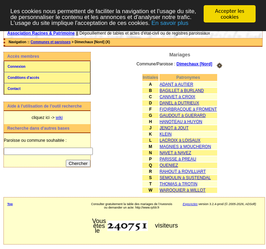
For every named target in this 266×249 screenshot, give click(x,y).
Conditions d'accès (23, 78)
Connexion (17, 66)
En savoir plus (169, 22)
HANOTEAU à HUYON (181, 121)
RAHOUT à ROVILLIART (183, 171)
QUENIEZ (169, 165)
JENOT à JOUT (174, 127)
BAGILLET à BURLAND (182, 90)
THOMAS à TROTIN (178, 183)
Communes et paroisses (50, 42)
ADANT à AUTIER (176, 84)
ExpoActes (190, 203)
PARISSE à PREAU (178, 158)
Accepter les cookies (229, 13)
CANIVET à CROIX (177, 96)
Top (10, 203)
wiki (59, 117)
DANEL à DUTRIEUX (179, 102)
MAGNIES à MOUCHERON (185, 146)
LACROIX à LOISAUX (180, 140)
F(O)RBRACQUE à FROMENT (188, 109)
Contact (14, 89)
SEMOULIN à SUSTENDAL (185, 177)
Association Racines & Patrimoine (41, 33)
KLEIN (166, 133)
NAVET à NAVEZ (175, 152)
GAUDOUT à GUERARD (183, 115)
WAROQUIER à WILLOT (183, 189)
